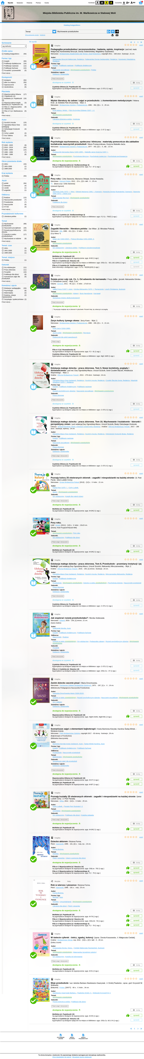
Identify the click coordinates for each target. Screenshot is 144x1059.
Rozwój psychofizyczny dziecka (64, 391)
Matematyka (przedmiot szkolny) (85, 952)
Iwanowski (59, 844)
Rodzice (66, 637)
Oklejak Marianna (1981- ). (89, 192)
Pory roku (76, 533)
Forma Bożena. (58, 849)
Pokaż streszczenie (57, 78)
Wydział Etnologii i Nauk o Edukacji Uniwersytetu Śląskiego (79, 427)
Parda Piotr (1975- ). (60, 488)
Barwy (55, 492)
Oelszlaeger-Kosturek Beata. (120, 434)
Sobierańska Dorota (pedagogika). (101, 59)
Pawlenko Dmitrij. (84, 993)
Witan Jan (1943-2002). (61, 239)
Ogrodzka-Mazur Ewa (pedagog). (68, 380)
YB (106, 2)
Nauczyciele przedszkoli (132, 583)
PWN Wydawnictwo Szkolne (70, 733)
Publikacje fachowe (84, 633)
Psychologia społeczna (98, 156)
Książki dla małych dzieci (74, 496)
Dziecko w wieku (95, 583)
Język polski (57, 333)
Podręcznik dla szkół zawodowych (65, 337)
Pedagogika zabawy (97, 641)
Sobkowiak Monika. (62, 628)
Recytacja (86, 333)
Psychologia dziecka (115, 583)
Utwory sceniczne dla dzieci (76, 858)
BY (111, 2)
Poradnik (56, 648)
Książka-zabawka (87, 815)
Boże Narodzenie (86, 293)
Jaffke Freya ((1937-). (63, 289)
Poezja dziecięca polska (61, 1002)
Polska (93, 70)
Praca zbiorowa (58, 395)
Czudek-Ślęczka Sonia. (118, 380)
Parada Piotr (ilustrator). (73, 806)
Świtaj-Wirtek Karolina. (94, 744)
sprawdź (136, 88)
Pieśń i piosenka (58, 858)
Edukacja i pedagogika (61, 74)
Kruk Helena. (60, 110)
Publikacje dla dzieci (60, 202)
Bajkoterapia (57, 757)
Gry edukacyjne (58, 248)
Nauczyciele (57, 637)
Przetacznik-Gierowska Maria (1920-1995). (68, 152)
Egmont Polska (65, 181)
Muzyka (55, 897)
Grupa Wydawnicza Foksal (69, 482)
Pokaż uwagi (56, 341)
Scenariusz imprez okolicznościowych (66, 298)
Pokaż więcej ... (7, 73)
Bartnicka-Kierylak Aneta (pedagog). (68, 744)
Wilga (62, 801)
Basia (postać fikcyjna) (61, 198)
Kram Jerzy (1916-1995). (62, 328)
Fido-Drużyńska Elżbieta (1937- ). (82, 110)
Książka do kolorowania (73, 957)
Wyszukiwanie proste (32, 35)
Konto (47, 3)
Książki (55, 65)
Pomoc (38, 3)
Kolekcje (42, 35)
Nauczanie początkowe (61, 70)
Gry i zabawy (57, 702)
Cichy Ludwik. (74, 488)
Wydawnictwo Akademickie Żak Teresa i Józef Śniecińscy (80, 54)
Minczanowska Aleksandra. (119, 574)
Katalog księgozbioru (72, 25)
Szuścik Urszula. (95, 380)
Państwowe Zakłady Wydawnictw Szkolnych (75, 685)
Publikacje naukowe (66, 65)
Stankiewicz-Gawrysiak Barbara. (64, 993)
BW (102, 2)
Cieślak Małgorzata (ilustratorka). (89, 948)
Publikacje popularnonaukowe (89, 248)
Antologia (76, 119)
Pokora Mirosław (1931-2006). (82, 239)
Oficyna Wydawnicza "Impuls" (68, 375)
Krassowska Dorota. (63, 948)
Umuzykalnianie (65, 902)
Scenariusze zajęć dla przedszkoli (65, 761)
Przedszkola (57, 583)
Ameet (57, 525)
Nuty (61, 897)
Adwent (76, 293)
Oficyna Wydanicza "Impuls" (67, 569)
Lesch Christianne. (115, 289)
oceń (141, 45)
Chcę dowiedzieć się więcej (61, 1057)
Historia (29, 3)
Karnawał (97, 293)
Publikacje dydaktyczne (83, 65)
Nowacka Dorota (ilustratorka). (117, 192)
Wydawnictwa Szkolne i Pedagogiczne (73, 105)
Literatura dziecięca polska (62, 119)
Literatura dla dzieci (60, 906)
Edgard (62, 620)
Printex (62, 987)
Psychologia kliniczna (81, 156)
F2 (133, 2)
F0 (124, 2)
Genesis (60, 284)
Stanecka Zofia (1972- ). (64, 192)
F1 (128, 2)
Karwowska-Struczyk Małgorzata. (68, 59)
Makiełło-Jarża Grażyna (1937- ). (96, 152)
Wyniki (10, 3)
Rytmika (55, 854)
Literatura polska (71, 248)
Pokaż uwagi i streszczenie (60, 456)
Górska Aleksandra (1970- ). (89, 289)
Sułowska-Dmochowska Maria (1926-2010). (68, 693)
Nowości (20, 3)
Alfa (61, 231)
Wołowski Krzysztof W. (102, 993)
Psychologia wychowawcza (117, 156)
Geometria (56, 811)
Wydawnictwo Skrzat (64, 940)
